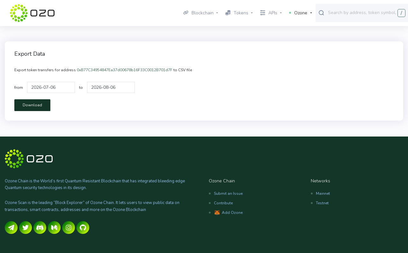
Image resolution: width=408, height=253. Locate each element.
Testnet (322, 203)
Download (32, 105)
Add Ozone (232, 212)
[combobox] (366, 12)
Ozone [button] (298, 13)
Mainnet (323, 193)
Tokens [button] (236, 13)
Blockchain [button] (198, 13)
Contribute (223, 203)
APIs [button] (268, 13)
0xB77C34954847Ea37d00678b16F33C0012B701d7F (124, 70)
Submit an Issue (228, 193)
